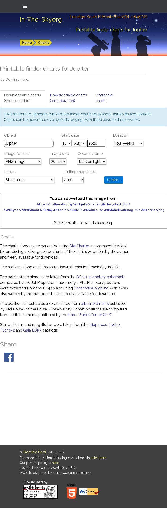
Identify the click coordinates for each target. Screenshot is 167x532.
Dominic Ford (35, 452)
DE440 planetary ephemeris (100, 277)
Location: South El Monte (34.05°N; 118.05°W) (108, 17)
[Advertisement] (84, 410)
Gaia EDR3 (32, 330)
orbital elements (95, 303)
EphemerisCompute (91, 288)
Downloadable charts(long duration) (68, 98)
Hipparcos (98, 324)
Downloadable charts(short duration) (22, 98)
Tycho (114, 324)
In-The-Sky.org (41, 19)
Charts (43, 42)
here (55, 463)
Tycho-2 (7, 330)
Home (27, 42)
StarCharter (79, 246)
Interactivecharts (105, 98)
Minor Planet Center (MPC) (90, 315)
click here (98, 458)
